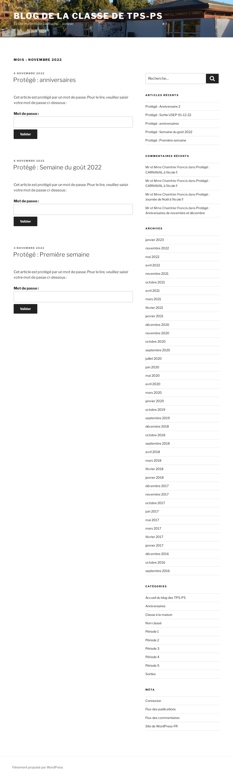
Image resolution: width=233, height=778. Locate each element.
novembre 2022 (157, 248)
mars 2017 (153, 528)
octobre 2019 (155, 409)
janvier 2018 (154, 477)
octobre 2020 (155, 341)
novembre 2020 (157, 333)
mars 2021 (153, 299)
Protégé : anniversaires (44, 79)
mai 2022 (152, 257)
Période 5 (152, 665)
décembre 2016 (157, 554)
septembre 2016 (157, 571)
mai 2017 (152, 520)
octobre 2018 (155, 435)
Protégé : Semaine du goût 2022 (57, 167)
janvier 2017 (154, 545)
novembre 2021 (157, 273)
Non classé (153, 623)
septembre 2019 (157, 418)
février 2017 (154, 537)
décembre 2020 (157, 325)
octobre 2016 (155, 562)
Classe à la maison (158, 615)
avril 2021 (152, 290)
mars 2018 (153, 460)
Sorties (150, 674)
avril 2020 (152, 384)
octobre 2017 (155, 503)
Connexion (153, 701)
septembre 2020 (157, 350)
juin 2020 (152, 367)
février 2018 (154, 469)
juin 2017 (152, 511)
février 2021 (154, 308)
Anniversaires (155, 606)
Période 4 (152, 657)
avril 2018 (152, 452)
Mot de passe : (73, 119)
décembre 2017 (157, 486)
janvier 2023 (154, 240)
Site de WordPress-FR (161, 726)
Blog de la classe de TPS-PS (88, 16)
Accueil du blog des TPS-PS (165, 598)
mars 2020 (153, 392)
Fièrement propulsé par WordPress (37, 767)
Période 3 (152, 648)
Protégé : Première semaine (51, 254)
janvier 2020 (154, 401)
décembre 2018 (157, 426)
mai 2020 (152, 375)
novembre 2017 (157, 494)
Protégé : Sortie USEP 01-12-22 (168, 115)
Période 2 (152, 640)
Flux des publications (160, 709)
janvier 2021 (154, 316)
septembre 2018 (157, 443)
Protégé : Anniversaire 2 (162, 106)
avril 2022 (152, 265)
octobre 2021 (155, 282)
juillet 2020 (153, 358)
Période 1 (152, 631)
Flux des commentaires (162, 718)
